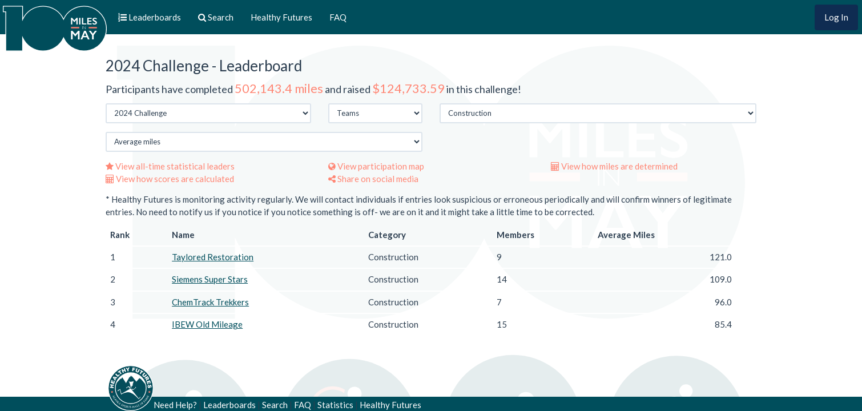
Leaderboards (229, 405)
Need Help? (175, 405)
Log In (836, 17)
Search (275, 405)
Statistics (335, 405)
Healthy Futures (281, 17)
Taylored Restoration (212, 257)
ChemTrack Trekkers (210, 302)
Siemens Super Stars (210, 279)
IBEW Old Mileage (207, 324)
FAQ (338, 17)
